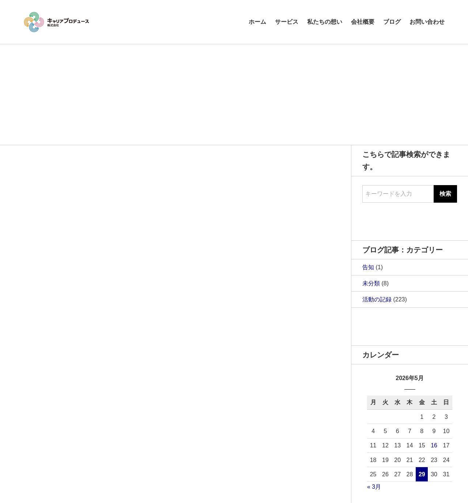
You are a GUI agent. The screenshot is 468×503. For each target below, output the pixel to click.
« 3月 (374, 487)
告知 (368, 267)
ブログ (392, 22)
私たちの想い (324, 22)
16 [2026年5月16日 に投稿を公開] (434, 445)
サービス (286, 22)
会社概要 (362, 22)
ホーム (257, 22)
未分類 (371, 283)
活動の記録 (377, 299)
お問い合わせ (427, 22)
